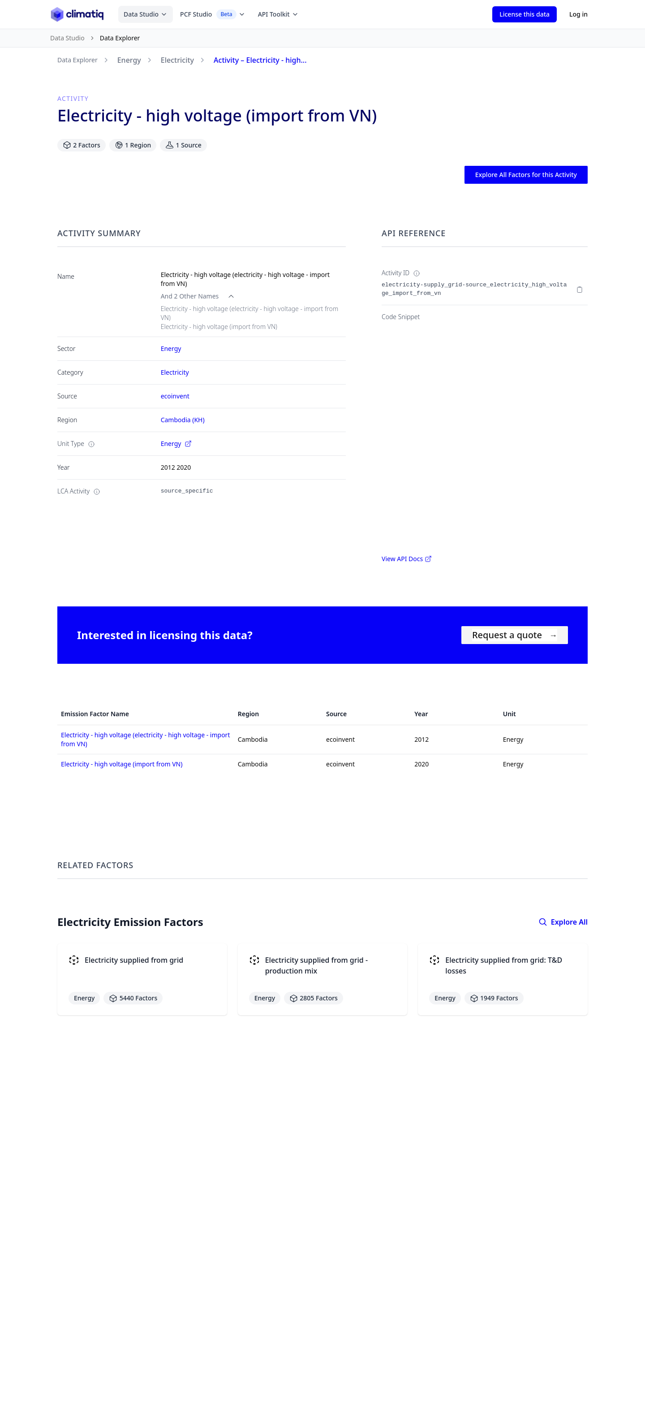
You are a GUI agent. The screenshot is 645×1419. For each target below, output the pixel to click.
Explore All (563, 922)
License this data (524, 14)
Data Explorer (77, 60)
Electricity (177, 60)
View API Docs (407, 558)
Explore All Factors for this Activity (526, 174)
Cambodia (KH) (183, 419)
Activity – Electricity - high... (260, 60)
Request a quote (514, 635)
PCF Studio (212, 14)
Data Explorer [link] (120, 38)
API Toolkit (278, 14)
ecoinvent (175, 396)
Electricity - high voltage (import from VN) (121, 764)
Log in (578, 14)
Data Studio (146, 14)
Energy (129, 60)
